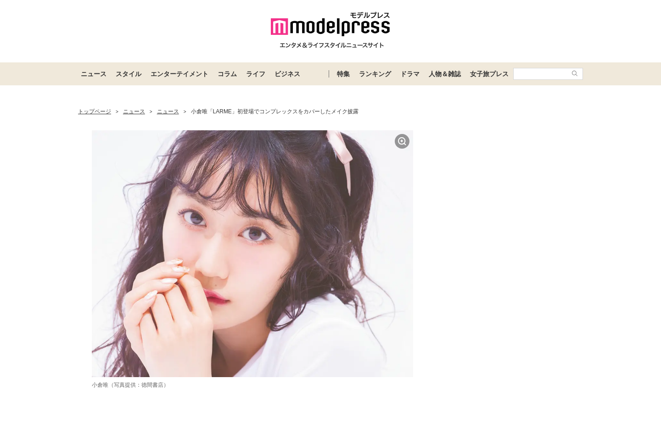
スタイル (128, 74)
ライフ (255, 74)
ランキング (375, 74)
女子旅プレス (489, 74)
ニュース (93, 74)
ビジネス (287, 74)
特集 (343, 74)
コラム (227, 74)
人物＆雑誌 (445, 74)
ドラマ (410, 74)
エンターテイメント (179, 74)
